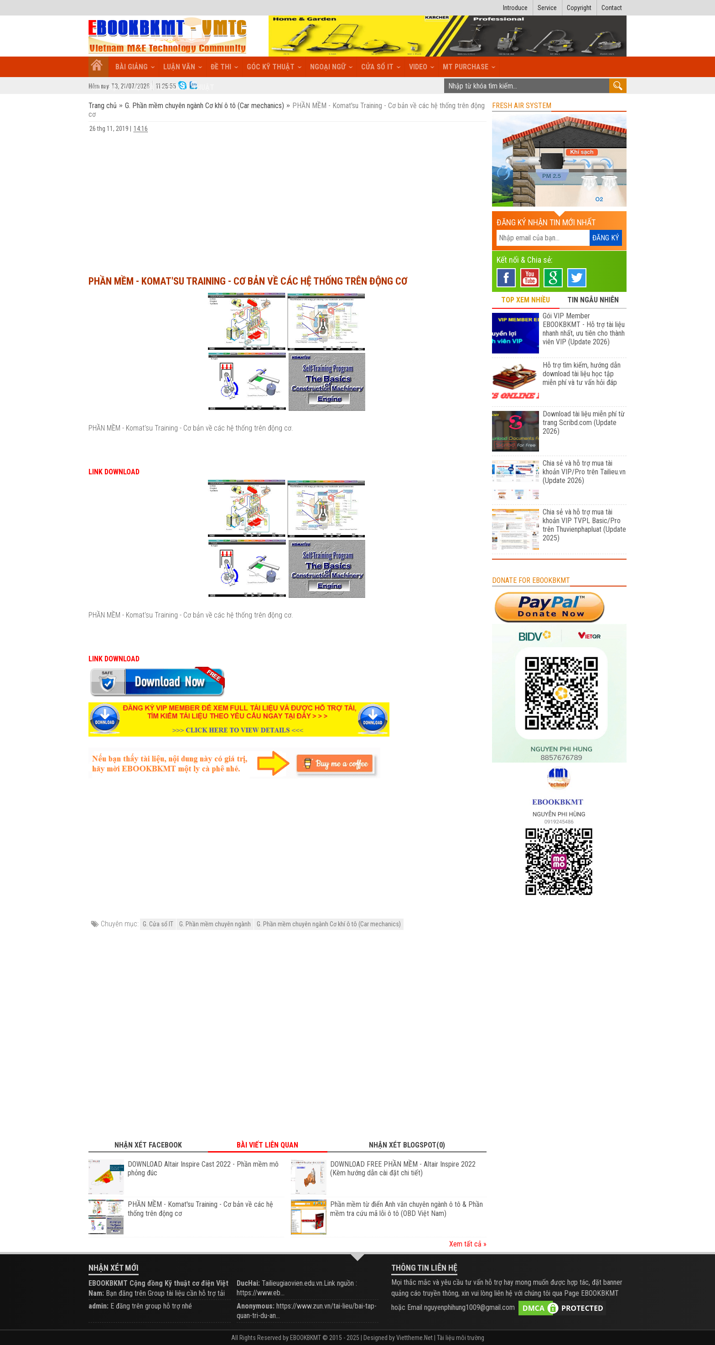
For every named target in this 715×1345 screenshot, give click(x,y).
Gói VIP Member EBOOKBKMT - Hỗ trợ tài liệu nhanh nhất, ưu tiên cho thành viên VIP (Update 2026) (584, 329)
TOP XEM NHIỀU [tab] (525, 300)
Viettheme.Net (414, 1337)
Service (547, 7)
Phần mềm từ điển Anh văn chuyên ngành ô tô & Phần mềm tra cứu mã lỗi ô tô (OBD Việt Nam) (406, 1209)
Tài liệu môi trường (460, 1337)
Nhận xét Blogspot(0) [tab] (407, 1145)
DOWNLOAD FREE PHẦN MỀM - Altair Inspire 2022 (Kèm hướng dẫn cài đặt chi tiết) (403, 1169)
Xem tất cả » (468, 1244)
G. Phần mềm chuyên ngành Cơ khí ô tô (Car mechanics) (204, 105)
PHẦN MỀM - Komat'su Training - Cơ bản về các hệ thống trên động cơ (247, 281)
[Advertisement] (287, 200)
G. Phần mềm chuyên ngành (215, 924)
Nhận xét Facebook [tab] (148, 1145)
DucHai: (248, 1283)
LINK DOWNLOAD (114, 471)
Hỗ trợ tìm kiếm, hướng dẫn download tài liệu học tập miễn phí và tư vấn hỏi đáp (582, 374)
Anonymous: (256, 1306)
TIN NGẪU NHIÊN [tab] (593, 300)
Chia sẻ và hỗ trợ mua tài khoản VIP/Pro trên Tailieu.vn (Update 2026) (584, 472)
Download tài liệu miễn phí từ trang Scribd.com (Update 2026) (584, 423)
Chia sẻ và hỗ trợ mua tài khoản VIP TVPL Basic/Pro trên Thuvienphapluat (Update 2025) (584, 525)
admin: (98, 1306)
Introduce (515, 7)
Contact (611, 7)
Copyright (579, 7)
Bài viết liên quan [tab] (267, 1145)
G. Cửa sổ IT (158, 924)
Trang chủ (103, 105)
